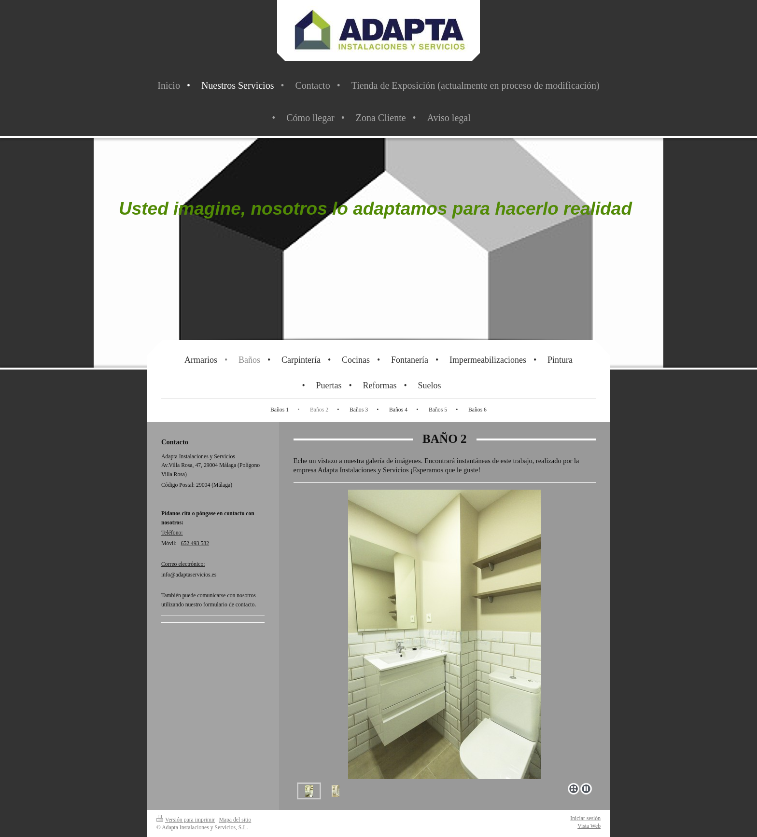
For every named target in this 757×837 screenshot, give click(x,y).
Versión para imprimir (185, 820)
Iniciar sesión (585, 818)
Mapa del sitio (235, 820)
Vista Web (589, 826)
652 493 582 (195, 543)
